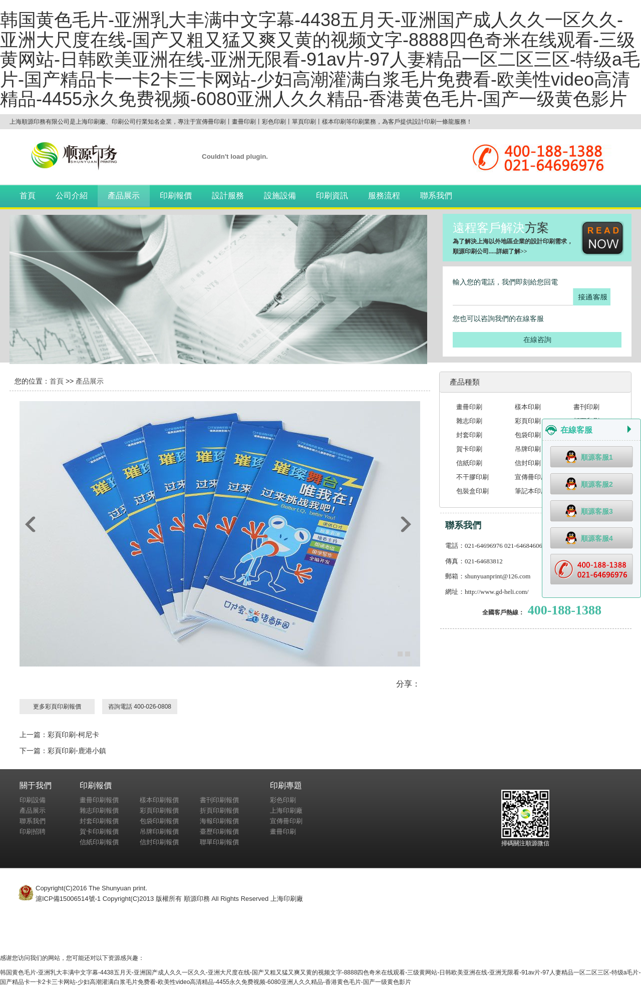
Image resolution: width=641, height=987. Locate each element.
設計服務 (228, 195)
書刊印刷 (586, 407)
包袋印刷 (528, 435)
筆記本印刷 (531, 491)
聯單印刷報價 (219, 842)
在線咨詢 (537, 340)
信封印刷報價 (159, 842)
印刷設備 (33, 800)
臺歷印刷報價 (219, 831)
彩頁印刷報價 (159, 810)
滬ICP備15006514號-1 (68, 898)
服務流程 (384, 195)
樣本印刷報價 (159, 800)
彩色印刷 (283, 800)
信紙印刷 (469, 463)
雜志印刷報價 (99, 810)
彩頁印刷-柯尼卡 (73, 735)
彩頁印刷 (528, 421)
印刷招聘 (33, 831)
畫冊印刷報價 (99, 800)
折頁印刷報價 (219, 810)
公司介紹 (72, 195)
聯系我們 (436, 195)
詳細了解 (508, 251)
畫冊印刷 (469, 407)
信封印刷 (528, 463)
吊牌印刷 (528, 449)
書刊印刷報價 (219, 800)
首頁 (28, 195)
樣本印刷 (528, 407)
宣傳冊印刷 (531, 477)
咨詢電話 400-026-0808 (139, 706)
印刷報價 (176, 195)
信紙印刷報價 (99, 842)
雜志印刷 (469, 421)
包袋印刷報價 (159, 821)
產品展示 (124, 195)
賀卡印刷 (469, 449)
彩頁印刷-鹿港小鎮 (77, 751)
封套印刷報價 (99, 821)
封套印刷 (469, 435)
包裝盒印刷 (472, 491)
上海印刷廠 (286, 810)
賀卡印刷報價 (99, 831)
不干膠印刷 (472, 477)
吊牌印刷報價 (159, 831)
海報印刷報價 (219, 821)
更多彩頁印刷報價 (57, 706)
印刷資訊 (332, 195)
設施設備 (280, 195)
